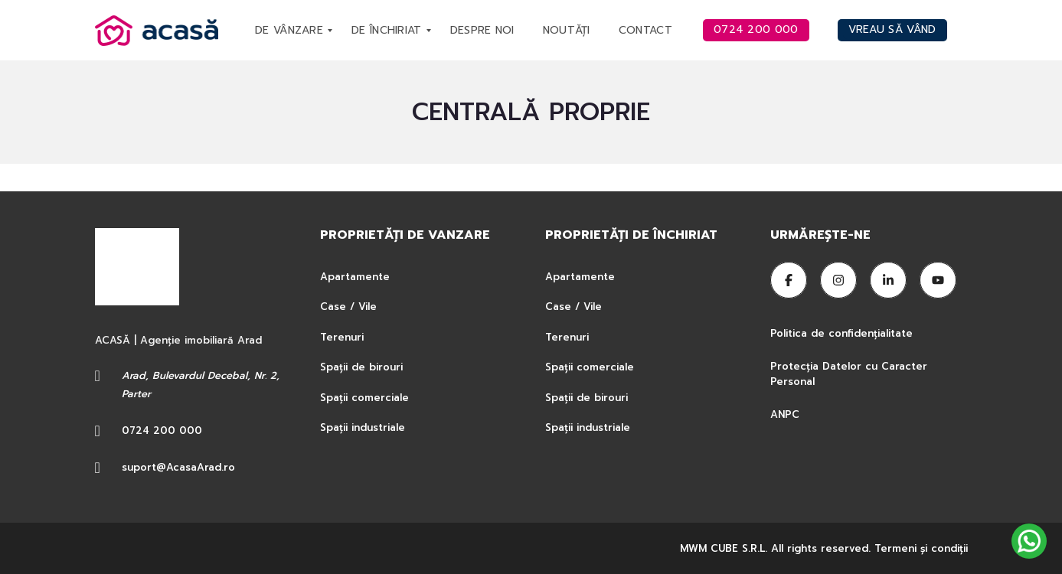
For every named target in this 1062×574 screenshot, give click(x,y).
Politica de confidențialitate (843, 333)
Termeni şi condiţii (921, 548)
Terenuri (342, 337)
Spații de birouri (361, 367)
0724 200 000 (162, 430)
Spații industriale (362, 427)
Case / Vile (348, 306)
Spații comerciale (364, 397)
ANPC (784, 414)
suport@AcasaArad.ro (178, 467)
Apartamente (355, 276)
